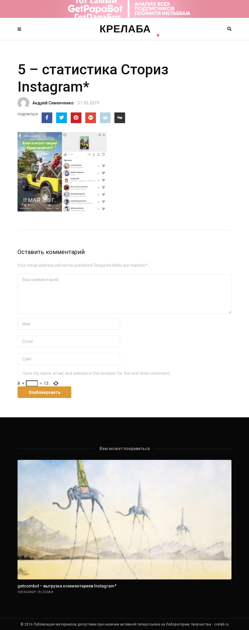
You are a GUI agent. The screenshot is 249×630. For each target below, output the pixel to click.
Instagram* (27, 592)
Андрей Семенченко (53, 103)
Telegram (45, 592)
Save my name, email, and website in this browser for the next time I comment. (97, 373)
